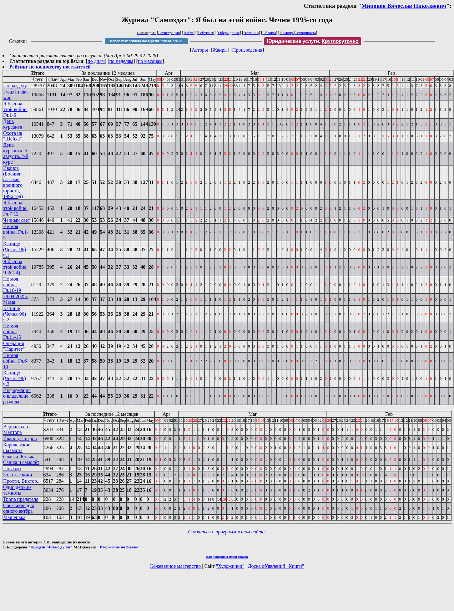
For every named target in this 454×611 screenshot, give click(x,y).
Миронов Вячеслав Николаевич (403, 6)
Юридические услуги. (313, 41)
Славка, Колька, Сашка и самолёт (21, 459)
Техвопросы (305, 32)
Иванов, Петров (20, 438)
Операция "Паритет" (14, 346)
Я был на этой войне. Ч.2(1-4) (15, 267)
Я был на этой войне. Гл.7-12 (15, 208)
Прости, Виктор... (22, 481)
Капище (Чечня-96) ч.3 (14, 378)
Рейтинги (206, 32)
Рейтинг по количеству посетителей (50, 66)
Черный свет (16, 220)
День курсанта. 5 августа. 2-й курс (15, 153)
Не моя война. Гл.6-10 (15, 361)
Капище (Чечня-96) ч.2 (14, 314)
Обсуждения (229, 32)
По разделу (15, 85)
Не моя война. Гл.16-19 (12, 284)
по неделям (121, 61)
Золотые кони (17, 474)
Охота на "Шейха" (12, 135)
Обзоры (269, 32)
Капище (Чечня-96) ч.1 (14, 249)
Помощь (287, 32)
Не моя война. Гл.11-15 (12, 331)
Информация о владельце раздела (17, 396)
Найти (189, 32)
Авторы (200, 50)
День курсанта (12, 124)
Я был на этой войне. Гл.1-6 (15, 109)
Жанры (220, 50)
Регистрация (169, 32)
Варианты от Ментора (16, 429)
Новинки (251, 32)
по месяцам (150, 61)
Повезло (12, 468)
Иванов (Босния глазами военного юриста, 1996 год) (13, 182)
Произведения (247, 50)
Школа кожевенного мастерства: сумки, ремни (146, 41)
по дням (96, 61)
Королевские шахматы (16, 447)
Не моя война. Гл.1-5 (15, 232)
